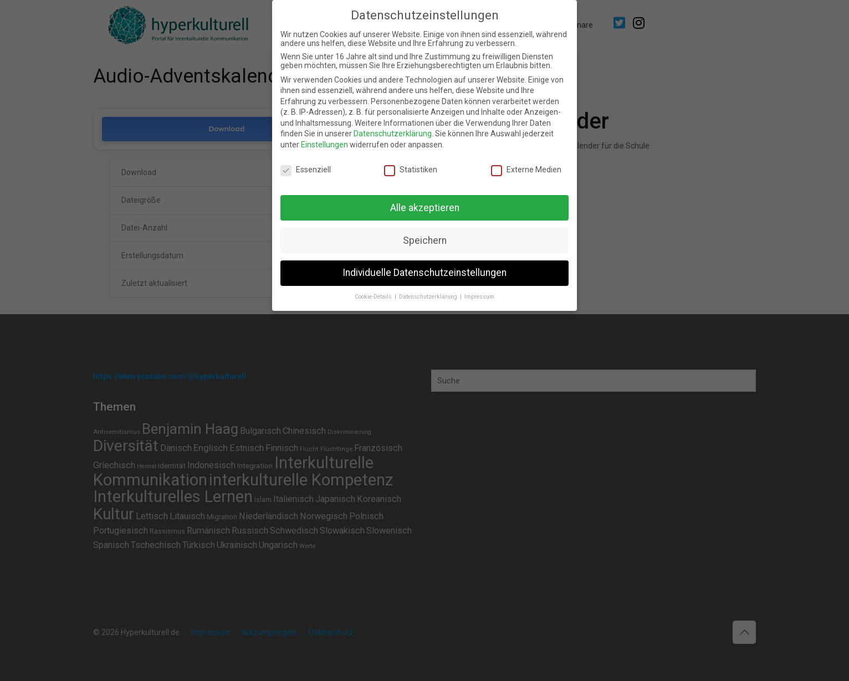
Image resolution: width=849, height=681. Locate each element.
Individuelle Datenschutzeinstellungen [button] (424, 272)
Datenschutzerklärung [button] (429, 296)
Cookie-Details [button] (374, 296)
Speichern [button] (425, 240)
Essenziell (305, 169)
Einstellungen (324, 144)
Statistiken (410, 169)
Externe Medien (526, 169)
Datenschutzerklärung (393, 133)
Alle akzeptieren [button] (424, 207)
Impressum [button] (479, 296)
